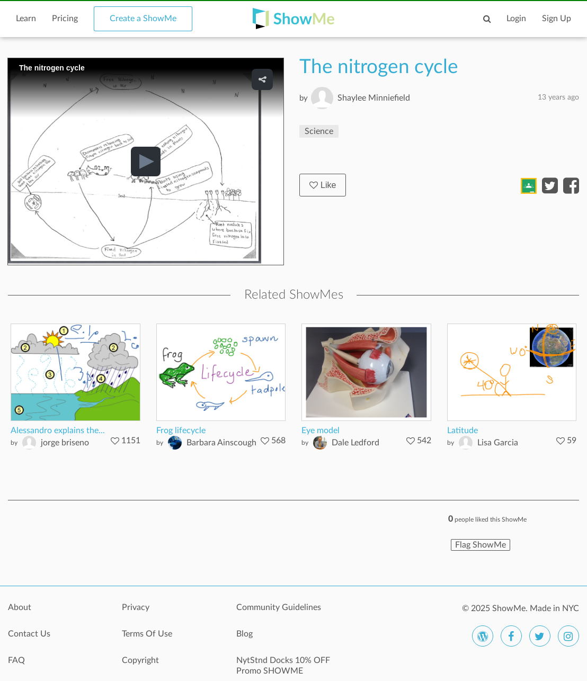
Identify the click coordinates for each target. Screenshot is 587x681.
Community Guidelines (278, 607)
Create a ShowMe (143, 18)
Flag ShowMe (480, 545)
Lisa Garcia (497, 442)
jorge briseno (65, 442)
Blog (244, 634)
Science (319, 131)
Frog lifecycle (181, 430)
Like (322, 185)
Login (516, 18)
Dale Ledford (355, 442)
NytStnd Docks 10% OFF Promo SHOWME (283, 665)
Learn (26, 18)
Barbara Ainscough (221, 442)
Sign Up (556, 18)
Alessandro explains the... (58, 430)
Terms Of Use (147, 634)
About (19, 607)
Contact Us (29, 634)
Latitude (462, 430)
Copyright (140, 660)
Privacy (135, 607)
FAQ (16, 660)
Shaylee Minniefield (373, 98)
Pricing (65, 18)
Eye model (320, 430)
